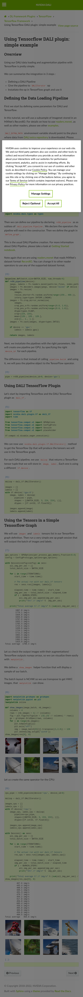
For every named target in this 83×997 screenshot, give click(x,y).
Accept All (53, 203)
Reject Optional (31, 203)
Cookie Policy (39, 170)
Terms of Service (18, 181)
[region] (41, 176)
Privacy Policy (17, 184)
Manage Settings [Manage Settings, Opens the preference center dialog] (40, 193)
